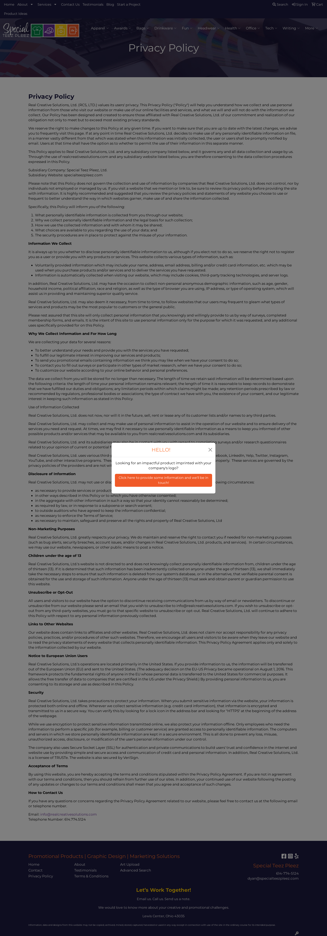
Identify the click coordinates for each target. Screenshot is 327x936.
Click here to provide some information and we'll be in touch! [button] (163, 480)
